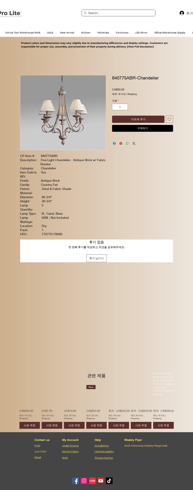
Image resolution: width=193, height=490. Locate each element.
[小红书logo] (92, 480)
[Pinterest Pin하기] (121, 143)
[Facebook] (75, 480)
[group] (96, 407)
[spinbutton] (120, 107)
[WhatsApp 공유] (127, 143)
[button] (122, 32)
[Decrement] (115, 107)
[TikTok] (109, 480)
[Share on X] (134, 143)
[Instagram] (84, 480)
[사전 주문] (29, 425)
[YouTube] (100, 480)
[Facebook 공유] (114, 143)
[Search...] (118, 13)
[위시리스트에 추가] (169, 119)
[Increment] (125, 107)
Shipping (132, 93)
